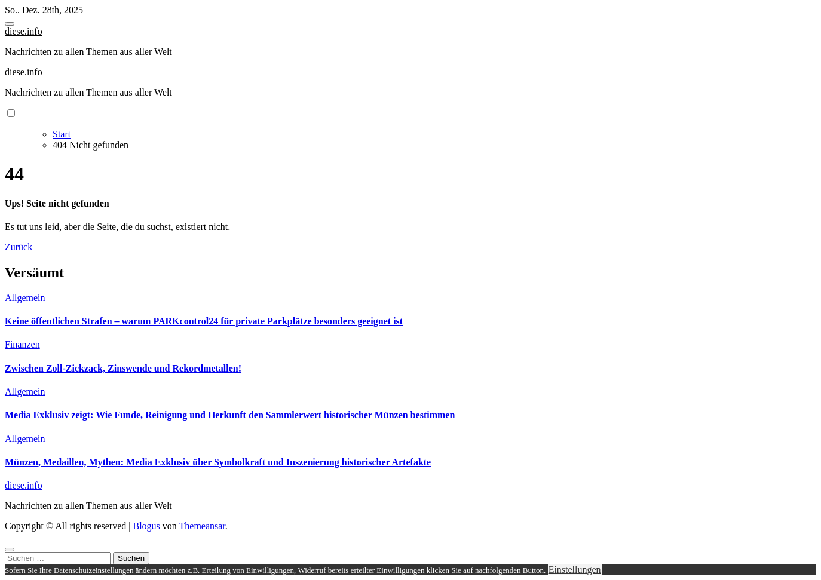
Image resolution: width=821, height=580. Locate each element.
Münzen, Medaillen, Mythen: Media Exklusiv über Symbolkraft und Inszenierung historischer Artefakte (218, 462)
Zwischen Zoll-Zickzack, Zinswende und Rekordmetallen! (123, 368)
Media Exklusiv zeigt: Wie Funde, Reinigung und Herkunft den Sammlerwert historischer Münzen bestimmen (230, 415)
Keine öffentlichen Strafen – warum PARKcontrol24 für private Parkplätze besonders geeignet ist (204, 321)
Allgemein (25, 298)
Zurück (18, 247)
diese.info (23, 31)
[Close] (9, 549)
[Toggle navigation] (9, 24)
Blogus (146, 526)
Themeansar (202, 526)
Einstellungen (575, 569)
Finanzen (22, 344)
